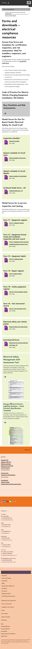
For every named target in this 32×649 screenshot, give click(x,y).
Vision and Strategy (6, 578)
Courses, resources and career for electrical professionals (15, 13)
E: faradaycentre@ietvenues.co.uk (9, 555)
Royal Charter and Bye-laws (8, 586)
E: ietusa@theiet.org (6, 546)
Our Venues (3, 549)
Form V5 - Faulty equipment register (18, 291)
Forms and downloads (8, 9)
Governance (4, 580)
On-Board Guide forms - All (16, 190)
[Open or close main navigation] (29, 2)
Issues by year (4, 473)
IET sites (5, 3)
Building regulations (6, 464)
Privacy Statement (5, 628)
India (2, 529)
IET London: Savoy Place (7, 551)
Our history (4, 575)
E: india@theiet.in (5, 533)
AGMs (3, 583)
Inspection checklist (14, 141)
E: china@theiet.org (5, 526)
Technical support (5, 467)
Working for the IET (6, 593)
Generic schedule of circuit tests (17, 158)
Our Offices (3, 514)
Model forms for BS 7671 (7, 465)
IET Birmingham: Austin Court (8, 558)
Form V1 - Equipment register (16, 223)
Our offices (4, 588)
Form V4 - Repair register (15, 273)
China (2, 523)
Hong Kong (3, 536)
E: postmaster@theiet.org (7, 519)
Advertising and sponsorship (8, 596)
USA (2, 543)
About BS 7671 (4, 460)
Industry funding (5, 482)
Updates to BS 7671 (6, 462)
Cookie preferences (5, 626)
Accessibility (4, 631)
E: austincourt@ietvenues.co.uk (8, 562)
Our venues (4, 591)
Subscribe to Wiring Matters (8, 475)
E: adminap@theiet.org (6, 540)
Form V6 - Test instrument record (17, 308)
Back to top (27, 449)
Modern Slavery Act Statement (8, 633)
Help (2, 624)
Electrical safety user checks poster (18, 326)
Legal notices (4, 636)
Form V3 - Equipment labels (16, 259)
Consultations (4, 480)
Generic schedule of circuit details (17, 176)
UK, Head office (5, 516)
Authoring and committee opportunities (11, 484)
